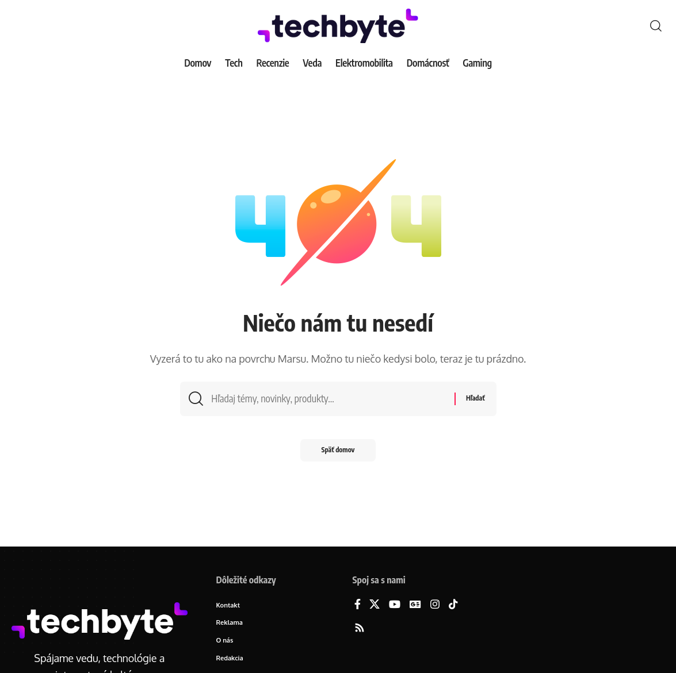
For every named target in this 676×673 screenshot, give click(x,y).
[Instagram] (435, 605)
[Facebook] (357, 605)
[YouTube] (394, 605)
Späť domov (338, 452)
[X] (374, 605)
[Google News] (415, 605)
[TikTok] (453, 605)
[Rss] (359, 628)
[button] (656, 26)
